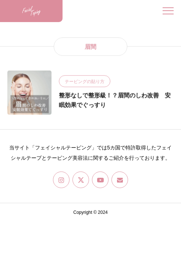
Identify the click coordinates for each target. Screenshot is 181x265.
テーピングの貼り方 (84, 81)
